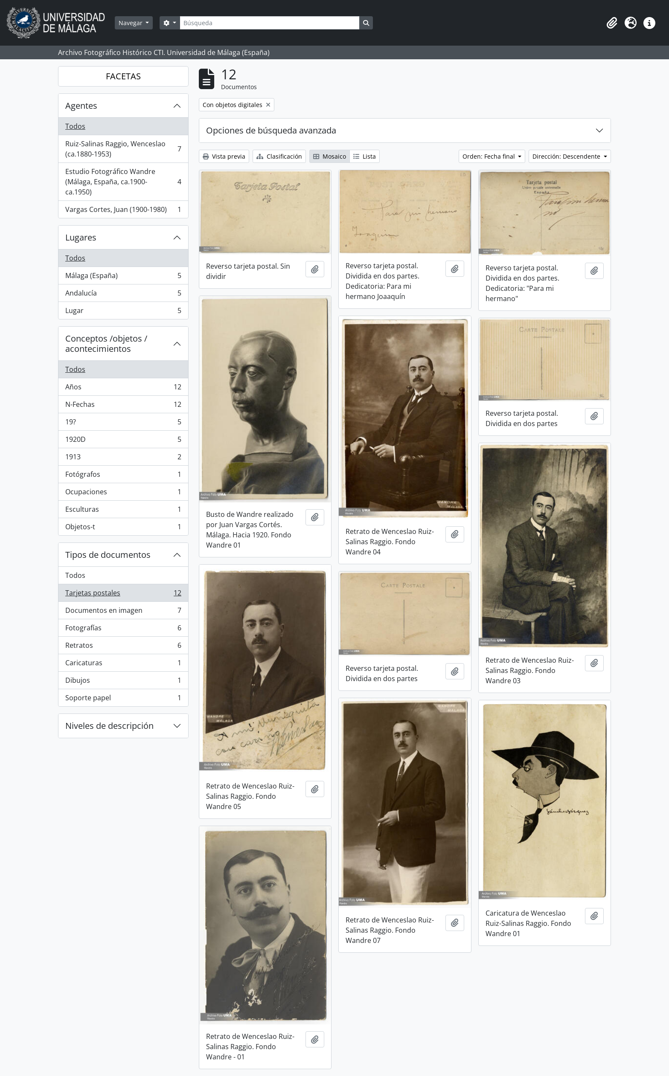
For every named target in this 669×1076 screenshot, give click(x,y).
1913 (123, 459)
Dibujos (123, 682)
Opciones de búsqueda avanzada (271, 130)
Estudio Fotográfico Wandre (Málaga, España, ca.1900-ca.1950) (123, 182)
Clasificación (279, 156)
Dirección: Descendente (567, 156)
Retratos (123, 647)
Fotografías (123, 630)
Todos (75, 126)
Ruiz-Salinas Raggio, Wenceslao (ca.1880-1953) (123, 149)
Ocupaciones (123, 494)
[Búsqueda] (270, 22)
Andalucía (123, 295)
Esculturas (123, 511)
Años (123, 389)
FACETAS (123, 76)
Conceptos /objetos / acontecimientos (106, 343)
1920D (123, 441)
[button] (611, 23)
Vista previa (224, 156)
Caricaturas (123, 665)
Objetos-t (123, 528)
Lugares (80, 237)
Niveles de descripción (109, 725)
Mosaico (329, 156)
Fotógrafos (123, 476)
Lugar (123, 312)
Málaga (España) (123, 277)
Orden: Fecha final (489, 156)
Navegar (131, 23)
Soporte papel (123, 699)
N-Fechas (123, 406)
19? (123, 424)
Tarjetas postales (123, 595)
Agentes (81, 105)
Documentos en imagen (123, 612)
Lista (364, 156)
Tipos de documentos (108, 554)
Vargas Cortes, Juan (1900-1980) (123, 211)
